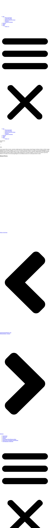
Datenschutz (4, 435)
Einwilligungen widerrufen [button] (7, 441)
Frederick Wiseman (9, 22)
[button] (25, 77)
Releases (4, 23)
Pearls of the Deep (3, 232)
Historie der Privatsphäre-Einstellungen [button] (10, 440)
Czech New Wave (8, 18)
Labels (3, 24)
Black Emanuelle (8, 17)
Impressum (4, 437)
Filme (3, 25)
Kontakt (4, 438)
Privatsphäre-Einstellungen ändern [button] (9, 439)
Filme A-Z (7, 26)
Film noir (7, 21)
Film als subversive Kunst (10, 19)
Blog (3, 16)
